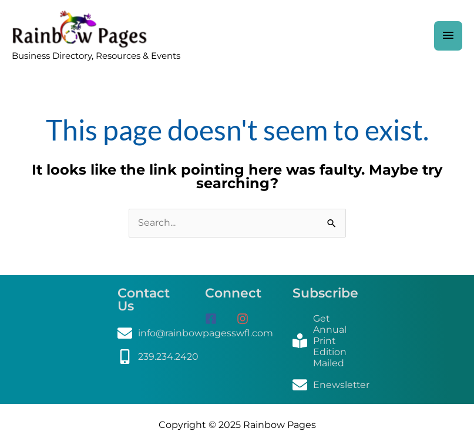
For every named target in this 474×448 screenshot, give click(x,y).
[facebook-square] (219, 321)
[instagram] (247, 321)
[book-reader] (325, 343)
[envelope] (195, 335)
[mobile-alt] (158, 359)
